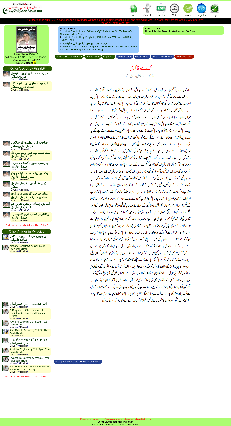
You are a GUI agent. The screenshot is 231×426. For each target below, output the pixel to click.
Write (174, 10)
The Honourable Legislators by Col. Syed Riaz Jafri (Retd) (30, 368)
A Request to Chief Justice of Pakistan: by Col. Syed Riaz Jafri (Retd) (28, 313)
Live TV (161, 10)
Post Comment (184, 56)
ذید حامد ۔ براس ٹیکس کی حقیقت (85, 43)
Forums (188, 10)
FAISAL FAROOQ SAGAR (33, 57)
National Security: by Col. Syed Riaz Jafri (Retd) (27, 247)
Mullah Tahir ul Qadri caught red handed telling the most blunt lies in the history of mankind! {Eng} (98, 48)
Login (215, 10)
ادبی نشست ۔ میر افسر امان (28, 304)
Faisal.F (33, 54)
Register (201, 10)
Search (147, 10)
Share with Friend (162, 56)
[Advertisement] (27, 116)
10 (34, 62)
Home (134, 10)
